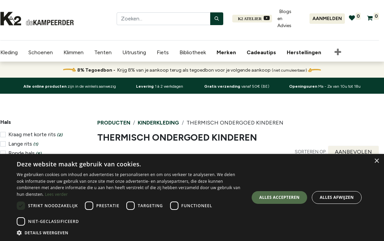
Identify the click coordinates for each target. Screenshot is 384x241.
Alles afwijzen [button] (337, 197)
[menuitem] (227, 52)
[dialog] (192, 197)
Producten (113, 122)
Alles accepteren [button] (279, 197)
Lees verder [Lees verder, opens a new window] (56, 194)
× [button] (376, 161)
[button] (338, 53)
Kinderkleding (158, 122)
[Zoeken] (216, 18)
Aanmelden (327, 18)
